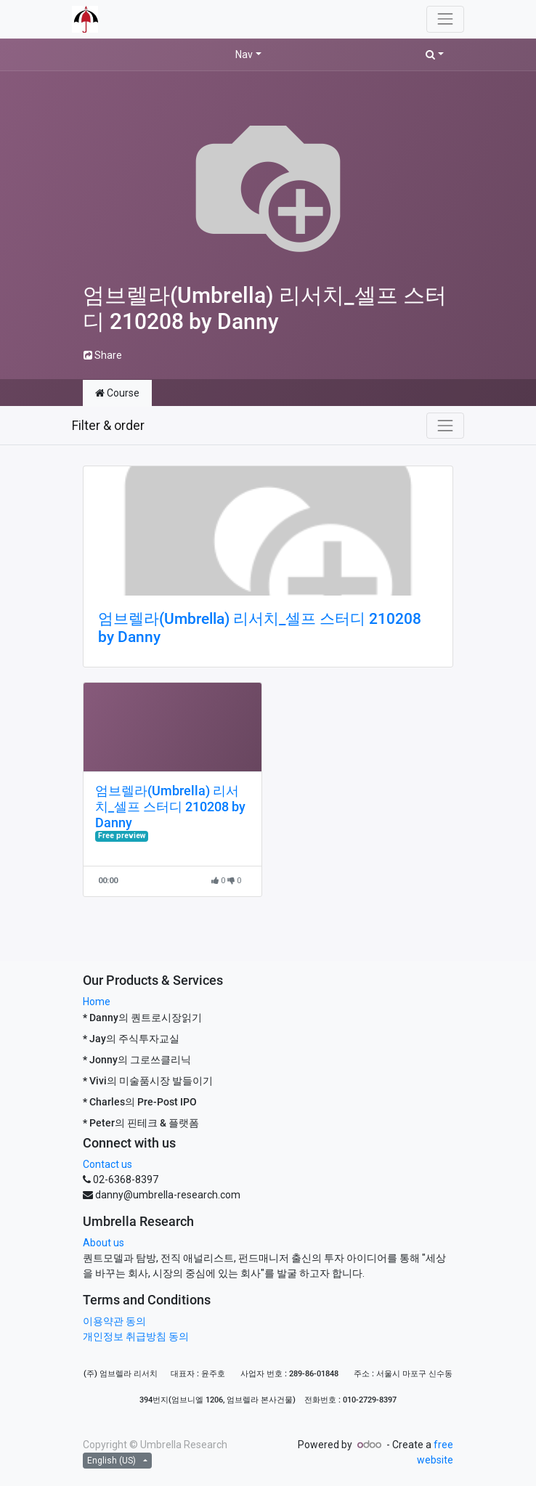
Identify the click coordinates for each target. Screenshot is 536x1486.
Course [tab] (117, 393)
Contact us (107, 1164)
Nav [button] (244, 54)
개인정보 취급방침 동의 (136, 1336)
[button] (434, 55)
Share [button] (103, 355)
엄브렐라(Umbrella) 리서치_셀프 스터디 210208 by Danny (259, 628)
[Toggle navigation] (445, 426)
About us (103, 1243)
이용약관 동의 (114, 1321)
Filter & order (108, 425)
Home (96, 1001)
